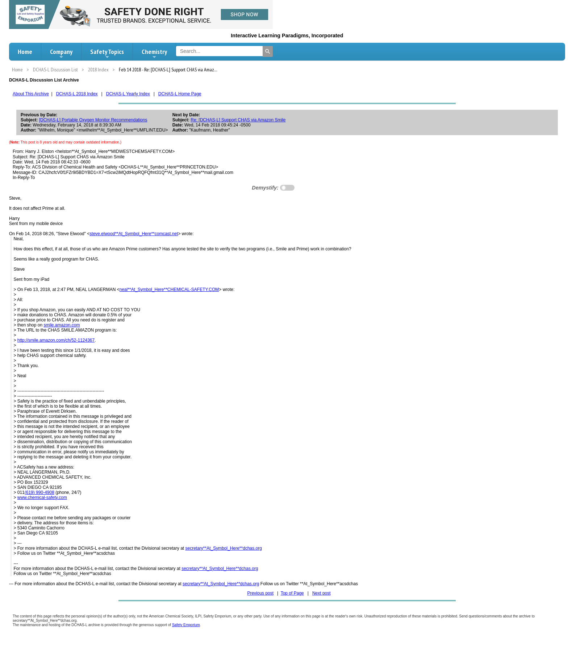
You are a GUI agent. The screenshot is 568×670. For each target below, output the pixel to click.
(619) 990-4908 (39, 492)
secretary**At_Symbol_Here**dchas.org (223, 548)
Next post (321, 593)
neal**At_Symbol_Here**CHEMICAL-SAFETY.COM (169, 289)
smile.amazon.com (61, 325)
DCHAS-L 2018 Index (77, 93)
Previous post (260, 593)
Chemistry (154, 53)
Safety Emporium (186, 625)
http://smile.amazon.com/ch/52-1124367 (56, 340)
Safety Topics (107, 53)
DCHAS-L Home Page (179, 93)
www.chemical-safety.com (42, 497)
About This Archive (31, 93)
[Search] (268, 51)
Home (25, 51)
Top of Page (292, 593)
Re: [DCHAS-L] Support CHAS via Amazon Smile (238, 119)
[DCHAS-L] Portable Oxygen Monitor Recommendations (93, 119)
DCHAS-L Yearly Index (128, 93)
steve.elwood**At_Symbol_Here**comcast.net (133, 233)
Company (61, 53)
